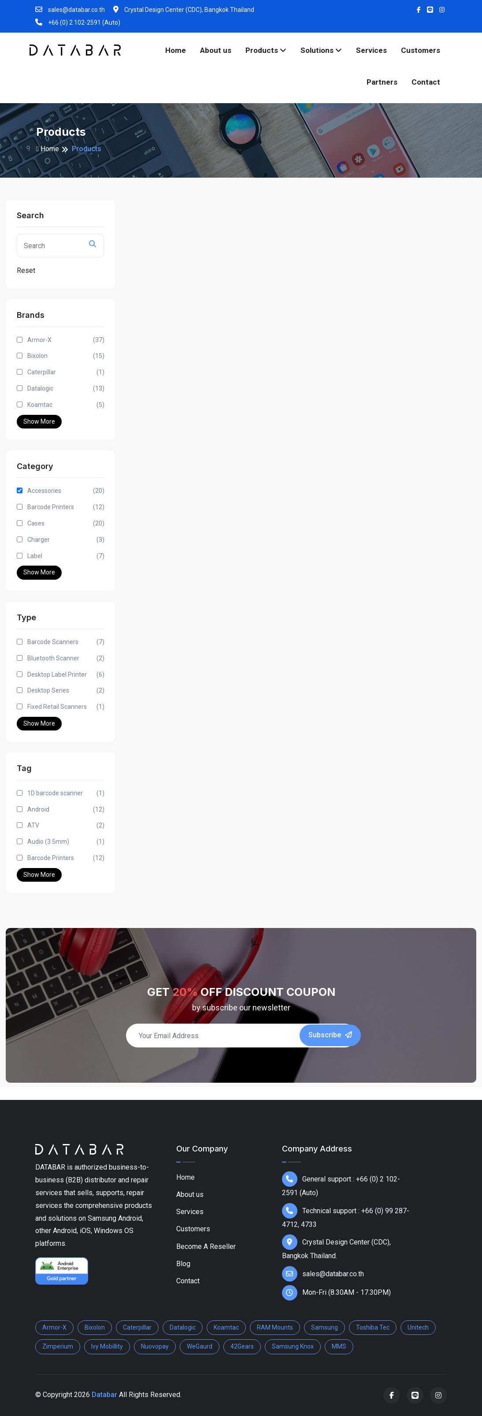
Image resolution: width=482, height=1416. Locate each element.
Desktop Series (65, 690)
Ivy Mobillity (107, 1346)
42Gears (242, 1346)
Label (65, 556)
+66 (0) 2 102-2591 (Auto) (77, 22)
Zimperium (57, 1346)
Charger (65, 539)
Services (371, 50)
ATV (65, 825)
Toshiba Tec (372, 1327)
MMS (339, 1346)
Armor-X (65, 340)
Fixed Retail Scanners (65, 706)
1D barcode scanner (65, 793)
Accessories (65, 490)
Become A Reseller (206, 1246)
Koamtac (65, 404)
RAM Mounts (275, 1327)
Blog (183, 1263)
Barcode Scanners (65, 642)
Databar (104, 1394)
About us (215, 50)
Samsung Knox (293, 1346)
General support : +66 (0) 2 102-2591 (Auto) (341, 1184)
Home (175, 50)
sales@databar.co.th (70, 9)
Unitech (418, 1327)
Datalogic (65, 388)
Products (265, 50)
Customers (420, 50)
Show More (39, 421)
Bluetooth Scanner (65, 658)
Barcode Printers (65, 507)
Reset (26, 270)
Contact (426, 82)
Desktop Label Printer (65, 674)
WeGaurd (199, 1346)
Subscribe (330, 1035)
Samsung (324, 1327)
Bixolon (65, 355)
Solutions (321, 50)
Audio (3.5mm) (65, 841)
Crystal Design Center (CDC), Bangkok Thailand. (336, 1247)
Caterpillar (65, 372)
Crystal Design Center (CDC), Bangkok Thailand (183, 9)
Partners (382, 82)
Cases (65, 523)
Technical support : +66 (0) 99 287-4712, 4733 (345, 1216)
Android (65, 809)
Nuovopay (155, 1346)
